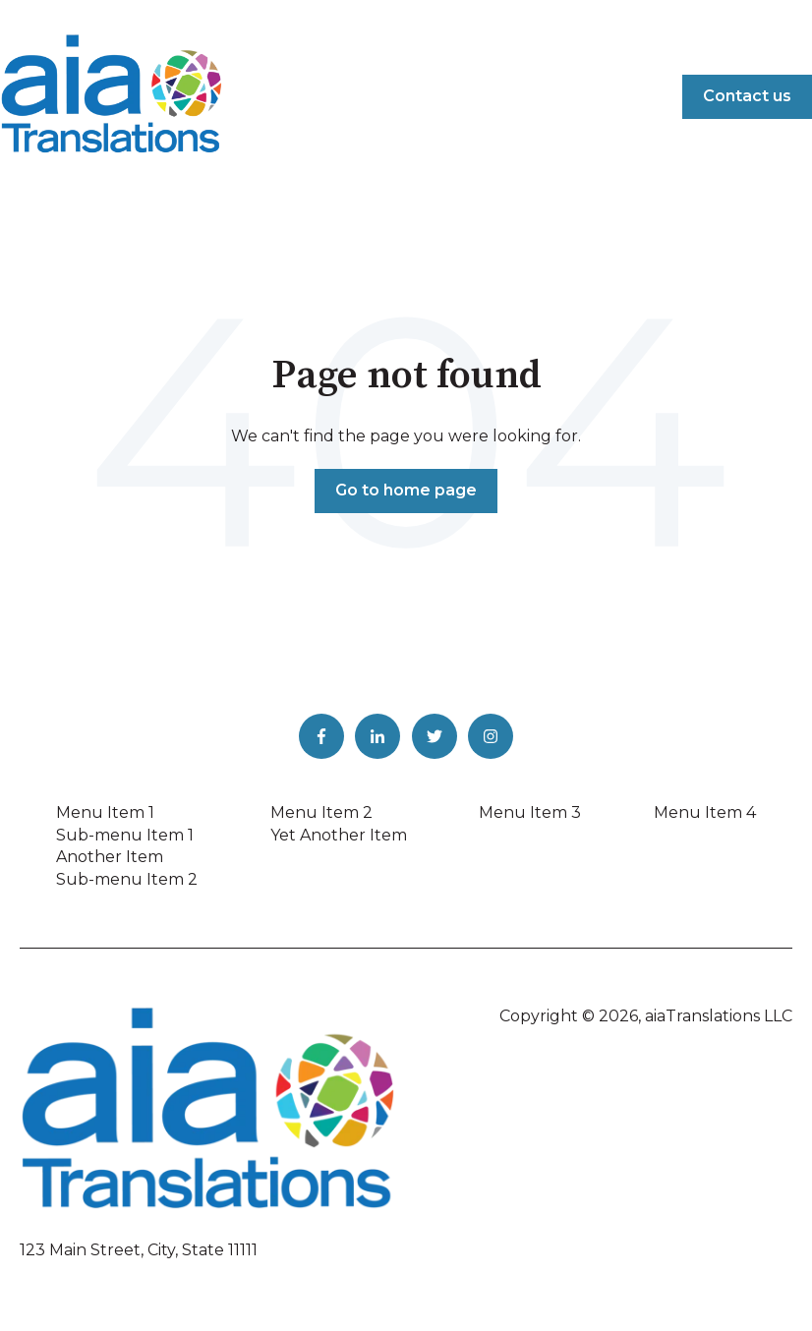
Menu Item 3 (530, 812)
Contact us (747, 96)
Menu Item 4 (705, 812)
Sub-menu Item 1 (125, 835)
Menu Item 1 (105, 812)
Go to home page (406, 490)
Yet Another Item (338, 835)
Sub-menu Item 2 (127, 879)
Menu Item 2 (321, 812)
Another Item (109, 856)
